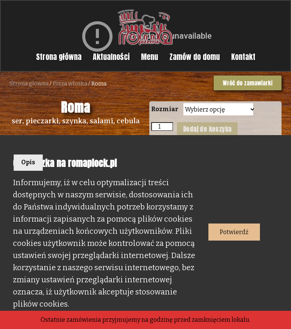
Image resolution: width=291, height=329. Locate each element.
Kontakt (243, 57)
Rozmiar (164, 109)
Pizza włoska (70, 83)
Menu (149, 57)
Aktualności (111, 57)
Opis (28, 162)
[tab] (28, 162)
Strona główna (58, 57)
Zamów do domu (194, 57)
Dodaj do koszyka (207, 129)
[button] (248, 83)
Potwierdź (234, 232)
